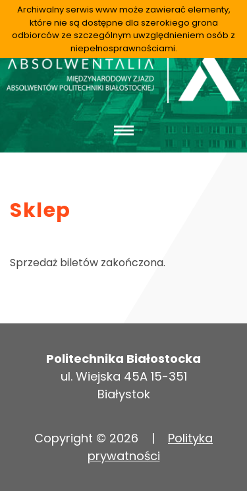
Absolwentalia (123, 77)
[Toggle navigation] (123, 130)
